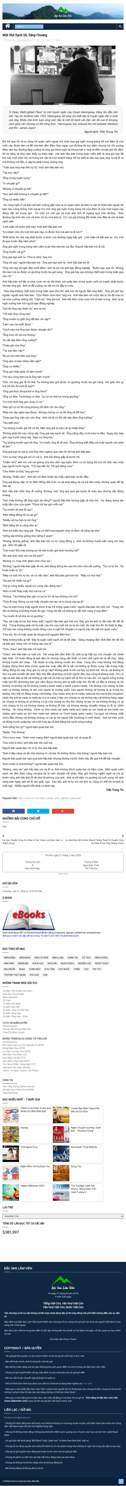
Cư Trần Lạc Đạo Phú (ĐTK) (16, 1052)
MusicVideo (67, 964)
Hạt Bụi (24, 1128)
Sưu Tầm (49, 970)
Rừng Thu (76, 1167)
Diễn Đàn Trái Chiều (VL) (14, 1055)
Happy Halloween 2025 (32, 1186)
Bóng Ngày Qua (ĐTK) (13, 1049)
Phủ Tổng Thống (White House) (18, 1087)
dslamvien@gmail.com (17, 1418)
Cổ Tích (86, 958)
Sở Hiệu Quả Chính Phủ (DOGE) (18, 1090)
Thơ (86, 970)
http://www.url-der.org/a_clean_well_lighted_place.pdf (49, 798)
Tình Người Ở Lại (29, 1147)
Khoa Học (38, 964)
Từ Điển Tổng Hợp (11, 1014)
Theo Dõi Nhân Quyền (13, 1033)
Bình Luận (57, 958)
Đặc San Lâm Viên (31, 1482)
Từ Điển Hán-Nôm (11, 1004)
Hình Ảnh (9, 964)
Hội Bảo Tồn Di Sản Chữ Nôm (17, 991)
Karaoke (23, 964)
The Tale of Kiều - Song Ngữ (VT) (18, 1065)
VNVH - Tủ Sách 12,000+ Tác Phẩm (20, 1071)
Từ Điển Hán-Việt (11, 1007)
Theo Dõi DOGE (10, 1093)
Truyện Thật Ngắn (15, 975)
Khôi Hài (52, 964)
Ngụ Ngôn (9, 970)
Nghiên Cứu (84, 964)
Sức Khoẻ (64, 970)
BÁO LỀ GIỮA (41, 958)
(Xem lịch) (63, 874)
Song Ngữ (34, 970)
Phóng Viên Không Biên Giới (16, 1030)
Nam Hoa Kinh (9, 998)
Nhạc (22, 970)
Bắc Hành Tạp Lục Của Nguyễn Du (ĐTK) (23, 1045)
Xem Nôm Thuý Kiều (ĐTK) (15, 1061)
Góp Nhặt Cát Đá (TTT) (14, 1058)
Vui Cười (34, 975)
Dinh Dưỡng (101, 958)
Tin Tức (97, 970)
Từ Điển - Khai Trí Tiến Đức (15, 1011)
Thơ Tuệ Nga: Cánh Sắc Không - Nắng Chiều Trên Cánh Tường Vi (83, 1189)
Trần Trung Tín (47, 41)
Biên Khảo (25, 958)
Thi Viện (6, 1001)
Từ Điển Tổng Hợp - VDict (15, 1017)
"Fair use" (87, 1384)
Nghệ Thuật (102, 964)
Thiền (77, 970)
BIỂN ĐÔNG (9, 958)
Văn (57, 41)
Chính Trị (72, 958)
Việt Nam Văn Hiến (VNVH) (16, 1068)
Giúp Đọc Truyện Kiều (13, 994)
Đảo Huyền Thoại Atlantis (84, 1147)
